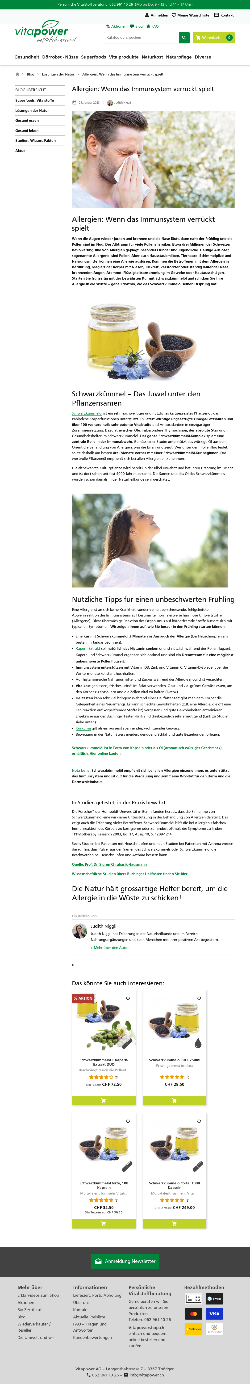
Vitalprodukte (124, 58)
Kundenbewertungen (92, 1337)
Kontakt (224, 15)
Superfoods (93, 58)
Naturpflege (179, 58)
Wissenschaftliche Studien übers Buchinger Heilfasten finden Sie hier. (130, 874)
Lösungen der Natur (32, 110)
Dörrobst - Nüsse (60, 58)
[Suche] (148, 37)
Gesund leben (26, 130)
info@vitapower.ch (144, 1375)
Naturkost (152, 58)
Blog (139, 26)
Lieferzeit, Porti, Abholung (97, 1295)
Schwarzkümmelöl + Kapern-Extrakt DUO (103, 1062)
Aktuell (21, 150)
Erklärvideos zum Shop (38, 1295)
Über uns (81, 1302)
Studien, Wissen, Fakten (35, 140)
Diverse (203, 58)
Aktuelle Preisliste (89, 1317)
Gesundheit (26, 58)
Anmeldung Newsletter (125, 1262)
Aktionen (118, 26)
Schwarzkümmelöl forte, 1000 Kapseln (174, 1185)
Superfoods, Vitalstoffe (34, 100)
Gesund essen (27, 120)
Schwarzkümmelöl (87, 413)
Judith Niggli (119, 102)
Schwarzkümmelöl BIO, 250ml (174, 1060)
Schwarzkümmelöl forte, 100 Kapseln (103, 1185)
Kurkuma (83, 728)
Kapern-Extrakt (88, 648)
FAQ (155, 26)
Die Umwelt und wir (35, 1337)
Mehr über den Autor (111, 948)
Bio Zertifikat (29, 1310)
